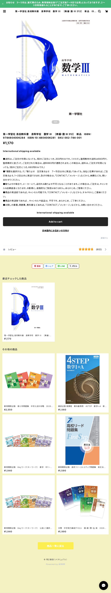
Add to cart (55, 221)
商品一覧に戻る (55, 545)
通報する (104, 238)
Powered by (55, 564)
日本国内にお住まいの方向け (55, 230)
